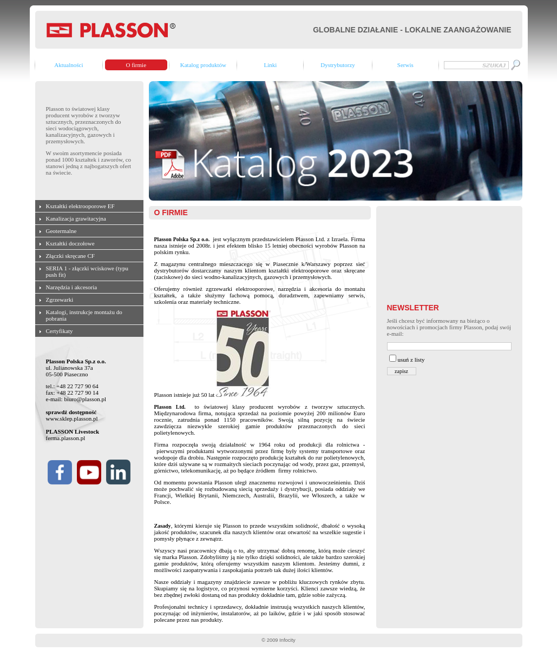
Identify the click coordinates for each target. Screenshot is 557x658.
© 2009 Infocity (278, 640)
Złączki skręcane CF (70, 255)
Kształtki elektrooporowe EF (80, 206)
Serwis (405, 65)
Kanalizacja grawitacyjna (76, 218)
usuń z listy (411, 359)
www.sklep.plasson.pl (72, 418)
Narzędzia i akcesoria (71, 287)
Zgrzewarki (60, 299)
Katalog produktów (203, 65)
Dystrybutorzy (337, 65)
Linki (270, 65)
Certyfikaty (59, 331)
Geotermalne (61, 231)
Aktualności (68, 65)
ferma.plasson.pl (66, 438)
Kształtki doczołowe (70, 243)
